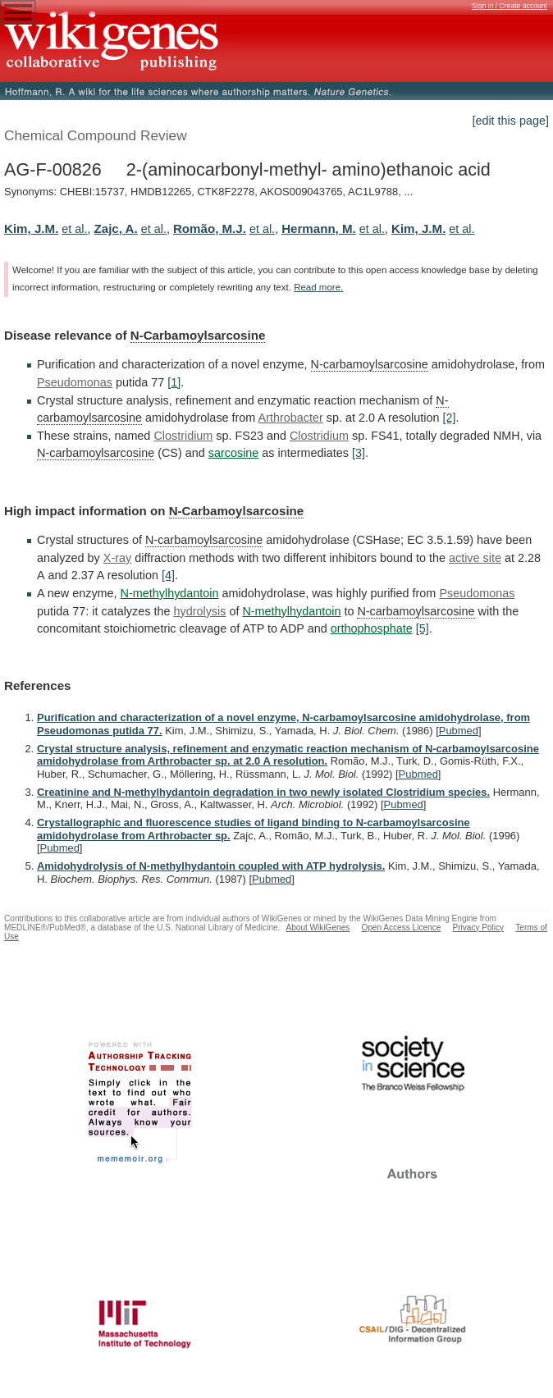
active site (475, 557)
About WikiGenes (318, 927)
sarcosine (233, 452)
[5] (422, 628)
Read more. (318, 287)
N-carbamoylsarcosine (369, 364)
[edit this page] (510, 120)
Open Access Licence (401, 927)
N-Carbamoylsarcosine (198, 335)
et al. (74, 228)
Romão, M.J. (209, 228)
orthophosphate (372, 628)
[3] (358, 452)
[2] (448, 417)
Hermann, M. (318, 228)
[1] (174, 382)
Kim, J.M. (31, 228)
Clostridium (183, 435)
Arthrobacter (290, 417)
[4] (168, 575)
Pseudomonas (74, 382)
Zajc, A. (116, 228)
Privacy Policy (478, 927)
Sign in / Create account (509, 6)
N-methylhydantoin (170, 593)
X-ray (117, 557)
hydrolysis (199, 611)
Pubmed (458, 730)
